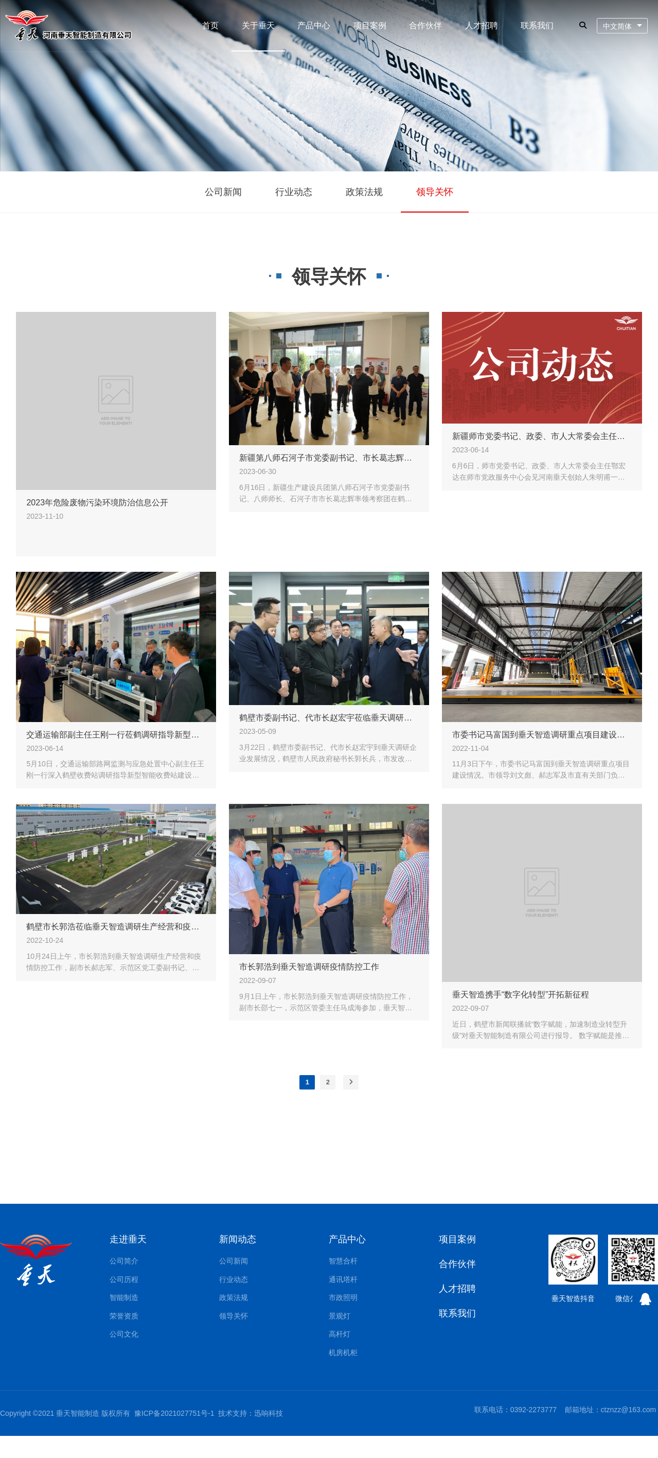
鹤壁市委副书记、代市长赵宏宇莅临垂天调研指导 (329, 716)
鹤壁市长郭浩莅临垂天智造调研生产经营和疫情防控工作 (116, 925)
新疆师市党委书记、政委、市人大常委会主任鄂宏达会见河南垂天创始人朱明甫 (542, 435)
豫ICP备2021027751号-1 (174, 1413)
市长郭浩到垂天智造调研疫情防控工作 (309, 965)
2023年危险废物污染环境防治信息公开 (97, 501)
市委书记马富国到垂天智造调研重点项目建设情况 (542, 733)
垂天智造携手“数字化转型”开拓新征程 (521, 993)
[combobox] (622, 26)
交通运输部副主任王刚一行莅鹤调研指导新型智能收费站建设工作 (116, 733)
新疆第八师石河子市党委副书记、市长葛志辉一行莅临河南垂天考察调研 (329, 456)
